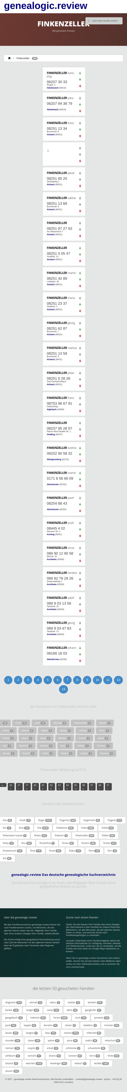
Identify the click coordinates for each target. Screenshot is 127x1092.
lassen (11, 1033)
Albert (46, 730)
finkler (108, 835)
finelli (25, 820)
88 (100, 786)
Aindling (51, 434)
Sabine (66, 753)
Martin (105, 723)
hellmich (38, 1017)
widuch (80, 1063)
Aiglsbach (52, 409)
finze (36, 850)
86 (83, 786)
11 (107, 680)
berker (12, 1010)
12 (118, 680)
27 (19, 786)
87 (91, 786)
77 (27, 786)
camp (53, 1010)
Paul (65, 745)
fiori (112, 850)
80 (35, 786)
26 (10, 786)
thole (114, 1055)
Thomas (103, 745)
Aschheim (52, 559)
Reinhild (25, 745)
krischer (112, 1025)
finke (87, 828)
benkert (95, 1002)
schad (52, 1048)
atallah (74, 1002)
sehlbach (12, 1055)
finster (110, 843)
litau (50, 1033)
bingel (32, 1010)
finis (24, 828)
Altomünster (53, 484)
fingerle (115, 820)
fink (43, 828)
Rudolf (84, 738)
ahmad (36, 1002)
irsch (81, 1017)
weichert (34, 1063)
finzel (55, 850)
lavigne (32, 1033)
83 (59, 786)
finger (45, 820)
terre (95, 1055)
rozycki (33, 1048)
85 (75, 786)
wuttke (101, 1063)
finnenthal (47, 843)
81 (43, 786)
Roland (28, 753)
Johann (27, 730)
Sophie (86, 753)
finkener (61, 835)
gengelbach (14, 1017)
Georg (65, 730)
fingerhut (68, 820)
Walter (83, 745)
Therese (106, 753)
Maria (27, 738)
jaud (10, 1025)
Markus (65, 738)
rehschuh (112, 1040)
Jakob (103, 738)
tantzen (75, 1055)
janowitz (102, 1017)
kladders (90, 1025)
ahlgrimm (13, 1002)
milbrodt (94, 1033)
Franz (21, 723)
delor (72, 1010)
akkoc (55, 1002)
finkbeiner (65, 828)
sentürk (34, 1055)
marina (71, 1033)
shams (55, 1055)
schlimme (73, 1048)
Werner (46, 745)
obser (34, 1040)
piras (72, 1040)
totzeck (11, 1063)
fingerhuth (92, 820)
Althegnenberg (54, 459)
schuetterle (96, 1048)
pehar (54, 1040)
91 (108, 786)
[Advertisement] (19, 416)
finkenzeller (84, 835)
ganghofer (93, 1010)
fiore (94, 850)
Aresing (50, 534)
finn (26, 843)
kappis (30, 1025)
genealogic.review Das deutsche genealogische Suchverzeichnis (63, 875)
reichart (12, 1048)
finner (68, 843)
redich (91, 1040)
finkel (108, 828)
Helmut (85, 730)
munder (12, 1040)
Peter (104, 730)
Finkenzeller (23, 58)
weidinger (58, 1063)
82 (51, 786)
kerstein (51, 1025)
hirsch (61, 1017)
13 (63, 689)
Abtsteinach (53, 88)
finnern (89, 843)
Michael (60, 723)
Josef (40, 723)
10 (97, 680)
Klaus (45, 738)
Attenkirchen (53, 659)
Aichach (51, 134)
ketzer (70, 1025)
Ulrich (47, 753)
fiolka (75, 850)
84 (67, 786)
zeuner (12, 1071)
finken (40, 835)
